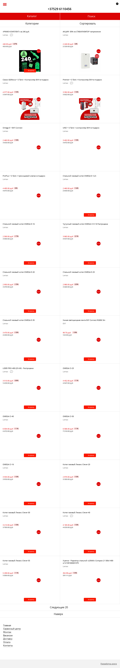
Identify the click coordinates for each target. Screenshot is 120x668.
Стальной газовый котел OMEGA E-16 (19, 224)
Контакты (8, 645)
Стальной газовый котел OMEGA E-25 (79, 272)
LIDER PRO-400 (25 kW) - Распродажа (18, 368)
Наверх (58, 614)
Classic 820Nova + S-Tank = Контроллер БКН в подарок (26, 79)
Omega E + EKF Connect (12, 128)
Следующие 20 (59, 607)
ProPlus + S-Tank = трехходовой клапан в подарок (24, 176)
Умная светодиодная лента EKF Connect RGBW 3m (84, 320)
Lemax (5, 35)
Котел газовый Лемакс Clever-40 (76, 512)
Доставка (7, 638)
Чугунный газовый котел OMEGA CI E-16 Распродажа (85, 224)
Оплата (6, 642)
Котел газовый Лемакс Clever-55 (16, 560)
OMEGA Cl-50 (68, 416)
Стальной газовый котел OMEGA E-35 (19, 320)
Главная (7, 625)
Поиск (91, 16)
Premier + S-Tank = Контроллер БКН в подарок (82, 79)
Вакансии (8, 635)
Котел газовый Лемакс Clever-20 (76, 464)
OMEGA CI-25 (68, 368)
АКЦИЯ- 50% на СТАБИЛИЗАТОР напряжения (82, 31)
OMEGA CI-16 (8, 464)
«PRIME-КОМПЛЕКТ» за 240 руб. (16, 31)
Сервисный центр (12, 628)
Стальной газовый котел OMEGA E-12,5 (79, 176)
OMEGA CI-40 (8, 416)
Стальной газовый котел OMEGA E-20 (19, 272)
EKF (64, 323)
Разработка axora (109, 663)
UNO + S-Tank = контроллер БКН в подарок (81, 128)
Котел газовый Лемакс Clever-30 (16, 512)
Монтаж (7, 632)
